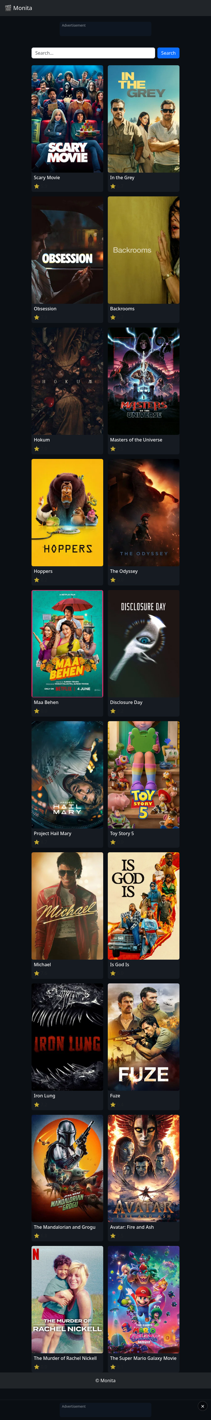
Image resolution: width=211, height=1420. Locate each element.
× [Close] (203, 1406)
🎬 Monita (18, 8)
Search (168, 53)
